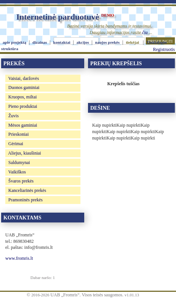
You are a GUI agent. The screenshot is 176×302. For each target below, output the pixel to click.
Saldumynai (19, 162)
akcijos (82, 42)
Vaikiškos (17, 172)
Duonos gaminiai (23, 87)
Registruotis (164, 49)
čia (145, 32)
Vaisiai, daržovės (23, 78)
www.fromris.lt (19, 258)
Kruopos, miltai (22, 97)
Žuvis (13, 115)
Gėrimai (15, 143)
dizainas (39, 42)
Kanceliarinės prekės (27, 190)
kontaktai (61, 42)
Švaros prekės (21, 181)
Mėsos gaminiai (22, 125)
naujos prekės (107, 42)
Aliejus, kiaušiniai (24, 153)
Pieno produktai (22, 106)
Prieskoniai (18, 134)
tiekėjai (132, 42)
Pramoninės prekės (25, 199)
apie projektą (14, 42)
